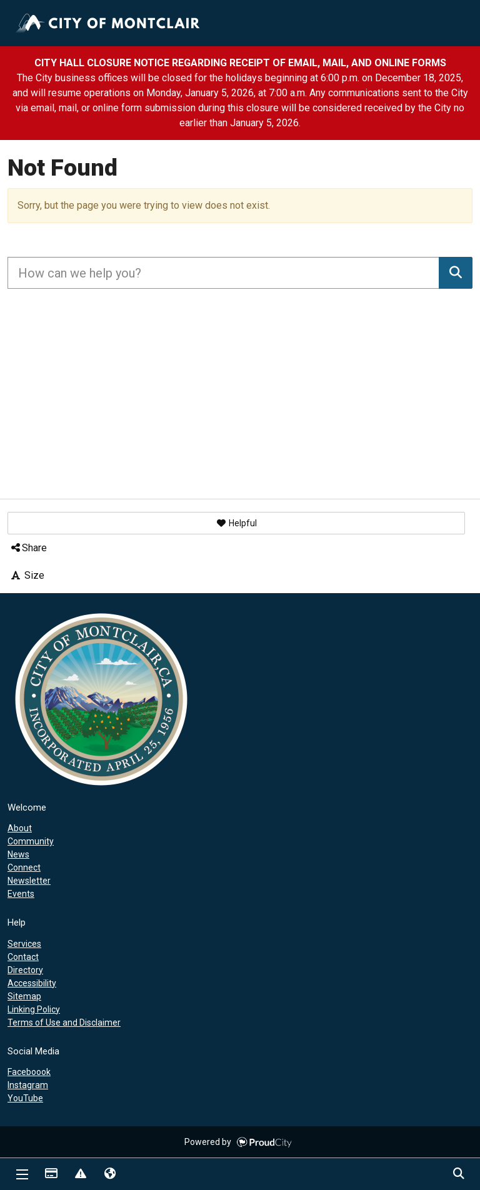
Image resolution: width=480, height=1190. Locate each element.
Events (21, 894)
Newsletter (29, 881)
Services (24, 944)
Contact (23, 957)
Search (458, 1174)
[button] (236, 523)
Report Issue (80, 1174)
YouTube (25, 1098)
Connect (24, 867)
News (18, 854)
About (20, 828)
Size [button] (26, 575)
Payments (50, 1174)
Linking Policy (34, 1009)
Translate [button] (109, 1174)
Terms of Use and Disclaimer (64, 1023)
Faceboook (29, 1072)
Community (31, 841)
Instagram (28, 1085)
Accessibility (32, 983)
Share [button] (28, 548)
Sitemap (24, 996)
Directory (25, 970)
